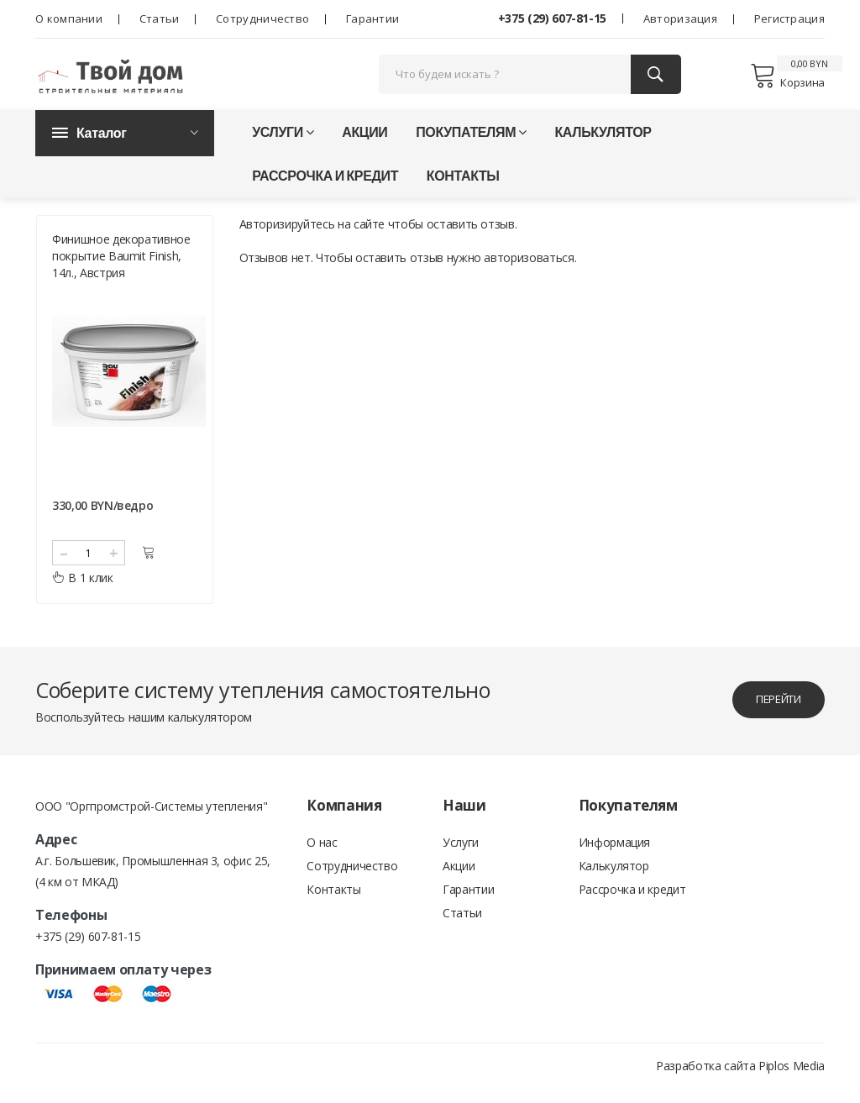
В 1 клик (82, 592)
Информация (615, 857)
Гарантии (372, 18)
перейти (770, 714)
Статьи (159, 18)
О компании (68, 18)
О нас (322, 857)
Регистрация (789, 18)
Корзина (787, 80)
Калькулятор (602, 140)
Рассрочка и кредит (325, 184)
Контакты (463, 184)
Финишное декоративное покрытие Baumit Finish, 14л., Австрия (121, 270)
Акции (364, 140)
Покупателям (471, 140)
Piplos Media (791, 1080)
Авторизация (680, 18)
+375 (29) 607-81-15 (552, 18)
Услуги (282, 140)
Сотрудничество (262, 18)
